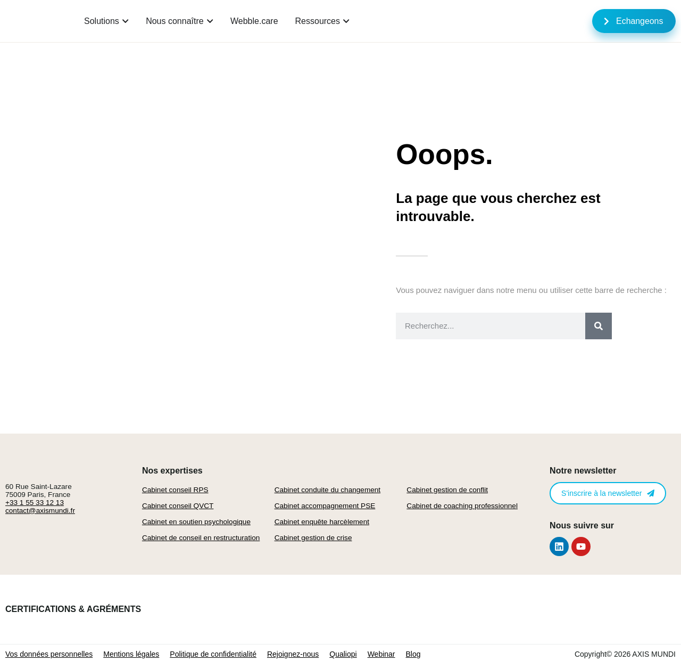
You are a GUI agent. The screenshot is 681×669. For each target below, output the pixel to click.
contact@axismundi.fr (40, 511)
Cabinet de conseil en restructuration (201, 538)
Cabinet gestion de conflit (447, 490)
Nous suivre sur (582, 525)
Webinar (381, 654)
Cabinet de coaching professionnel (462, 506)
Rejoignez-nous (293, 654)
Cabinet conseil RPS (175, 490)
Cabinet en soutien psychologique (196, 522)
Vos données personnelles (49, 654)
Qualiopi (342, 654)
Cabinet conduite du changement (328, 490)
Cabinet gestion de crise (313, 538)
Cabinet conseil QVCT (177, 506)
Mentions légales (131, 654)
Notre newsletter (583, 470)
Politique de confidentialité (213, 654)
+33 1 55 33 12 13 (34, 503)
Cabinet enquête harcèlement (322, 522)
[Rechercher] (598, 326)
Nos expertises (172, 470)
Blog (413, 654)
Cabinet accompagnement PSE (325, 506)
